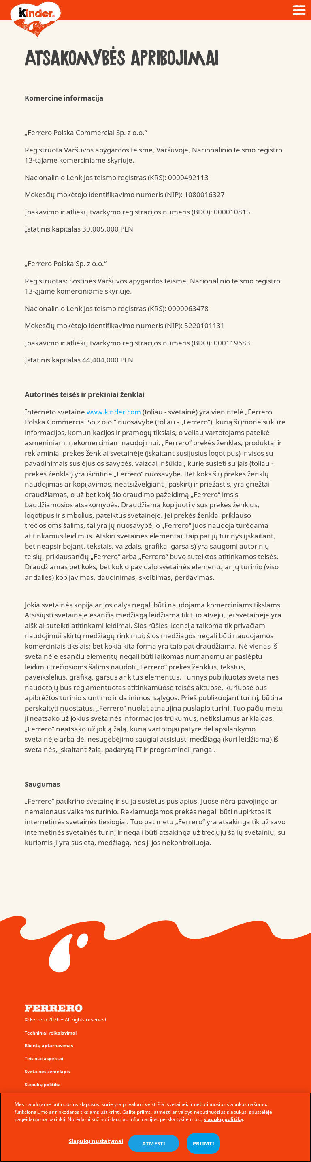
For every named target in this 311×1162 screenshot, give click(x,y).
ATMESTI (153, 1143)
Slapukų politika (43, 1084)
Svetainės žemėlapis (47, 1071)
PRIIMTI (203, 1143)
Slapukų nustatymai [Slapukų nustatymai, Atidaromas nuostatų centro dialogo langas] (96, 1141)
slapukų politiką (223, 1120)
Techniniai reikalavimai (51, 1033)
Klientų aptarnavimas (49, 1045)
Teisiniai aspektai (44, 1058)
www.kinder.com (114, 411)
